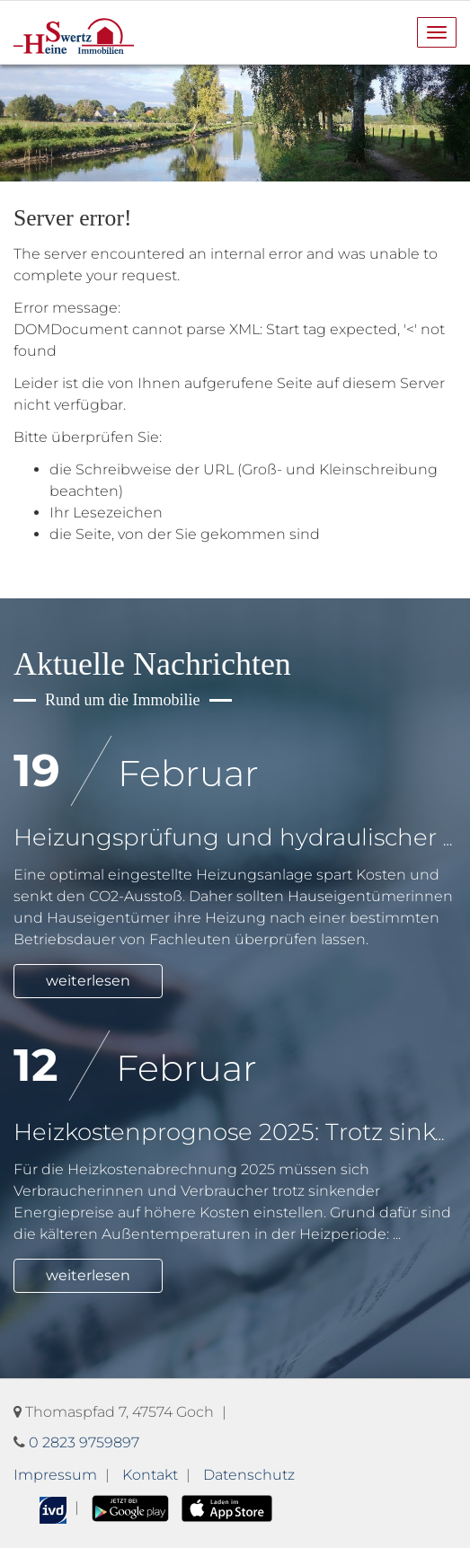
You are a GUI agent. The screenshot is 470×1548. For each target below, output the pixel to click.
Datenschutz (249, 1474)
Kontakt (150, 1474)
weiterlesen (88, 980)
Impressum (55, 1474)
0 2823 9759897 (84, 1442)
